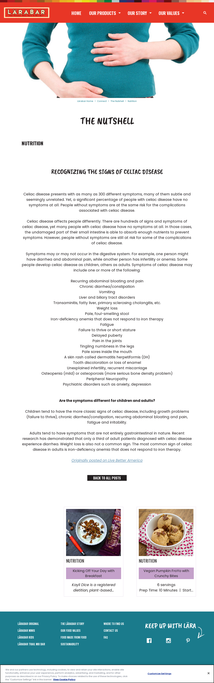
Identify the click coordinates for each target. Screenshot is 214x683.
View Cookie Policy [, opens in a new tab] (64, 679)
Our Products (102, 13)
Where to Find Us (114, 624)
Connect (102, 101)
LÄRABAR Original (28, 624)
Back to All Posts (107, 477)
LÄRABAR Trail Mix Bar (31, 644)
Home (76, 13)
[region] (107, 674)
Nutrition (132, 101)
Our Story (137, 13)
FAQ (106, 637)
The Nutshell (117, 101)
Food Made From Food (73, 637)
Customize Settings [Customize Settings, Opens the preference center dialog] (159, 673)
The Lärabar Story (72, 624)
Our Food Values (71, 631)
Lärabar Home (85, 101)
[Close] (208, 673)
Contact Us (111, 631)
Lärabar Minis (26, 631)
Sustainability (70, 644)
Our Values (169, 13)
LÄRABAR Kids (26, 637)
